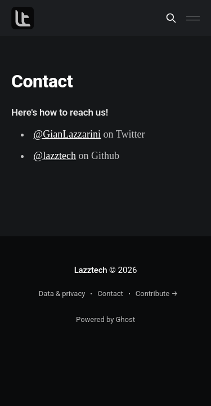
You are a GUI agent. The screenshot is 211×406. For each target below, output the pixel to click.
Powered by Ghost (105, 319)
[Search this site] (171, 18)
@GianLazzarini (67, 134)
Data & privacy (62, 293)
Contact (110, 293)
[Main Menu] (193, 18)
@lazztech (55, 155)
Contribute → (157, 293)
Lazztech (90, 270)
